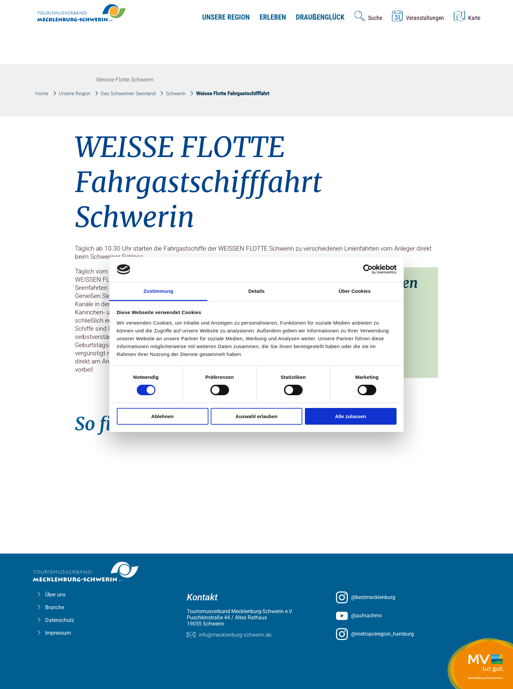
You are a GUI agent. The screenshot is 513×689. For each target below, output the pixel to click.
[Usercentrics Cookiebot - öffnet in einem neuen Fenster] (368, 269)
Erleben (272, 17)
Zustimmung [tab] (158, 291)
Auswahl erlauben (256, 416)
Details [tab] (256, 291)
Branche (54, 607)
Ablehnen (162, 416)
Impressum (58, 633)
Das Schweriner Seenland (128, 94)
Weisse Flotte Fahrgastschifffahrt (232, 94)
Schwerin (176, 94)
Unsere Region (226, 17)
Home (41, 94)
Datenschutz (59, 620)
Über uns (55, 595)
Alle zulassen (350, 416)
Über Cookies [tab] (355, 291)
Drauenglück (320, 17)
